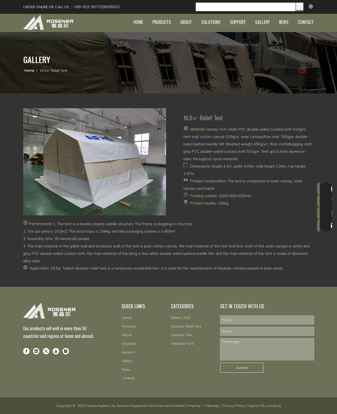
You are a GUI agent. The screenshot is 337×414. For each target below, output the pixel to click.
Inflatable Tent (182, 343)
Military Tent (180, 317)
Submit (242, 367)
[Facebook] (26, 351)
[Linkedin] (36, 351)
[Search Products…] (246, 6)
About (127, 335)
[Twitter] (46, 351)
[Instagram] (66, 351)
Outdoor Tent (181, 335)
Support (128, 352)
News (126, 369)
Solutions (129, 343)
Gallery (127, 361)
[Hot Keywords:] (299, 6)
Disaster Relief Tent (186, 326)
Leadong (273, 405)
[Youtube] (56, 351)
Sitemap (212, 405)
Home (127, 317)
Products (129, 326)
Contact (128, 378)
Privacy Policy (233, 405)
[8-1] (94, 161)
